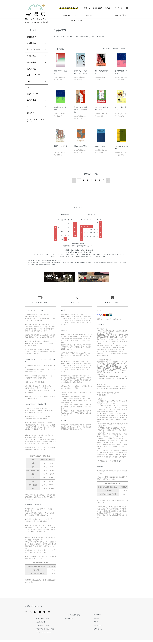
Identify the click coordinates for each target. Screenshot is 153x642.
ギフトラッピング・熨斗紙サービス (34, 127)
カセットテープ (33, 80)
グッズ (30, 111)
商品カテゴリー (68, 16)
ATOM (102, 612)
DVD (29, 92)
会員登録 (121, 612)
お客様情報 (86, 8)
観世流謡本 (31, 41)
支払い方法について (75, 619)
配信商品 (30, 117)
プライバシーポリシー (76, 626)
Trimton (87, 638)
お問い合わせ (122, 623)
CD (28, 86)
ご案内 (87, 16)
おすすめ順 (106, 52)
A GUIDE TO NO (100, 150)
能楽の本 (45, 26)
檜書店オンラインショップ (33, 609)
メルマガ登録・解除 (102, 609)
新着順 (123, 52)
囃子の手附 (31, 67)
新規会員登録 (97, 8)
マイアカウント (123, 609)
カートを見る (122, 619)
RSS (97, 612)
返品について (73, 616)
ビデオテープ (32, 98)
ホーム (27, 26)
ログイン (108, 8)
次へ (106, 184)
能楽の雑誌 (31, 73)
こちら (119, 464)
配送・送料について (75, 612)
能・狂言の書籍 (36, 26)
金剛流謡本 (31, 47)
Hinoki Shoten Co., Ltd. (77, 638)
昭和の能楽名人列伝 (80, 150)
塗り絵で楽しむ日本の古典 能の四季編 (80, 113)
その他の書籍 (32, 60)
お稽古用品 (31, 105)
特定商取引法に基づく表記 (77, 623)
